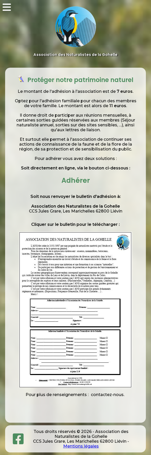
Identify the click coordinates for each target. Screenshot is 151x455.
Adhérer (75, 180)
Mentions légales (81, 446)
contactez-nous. (107, 394)
